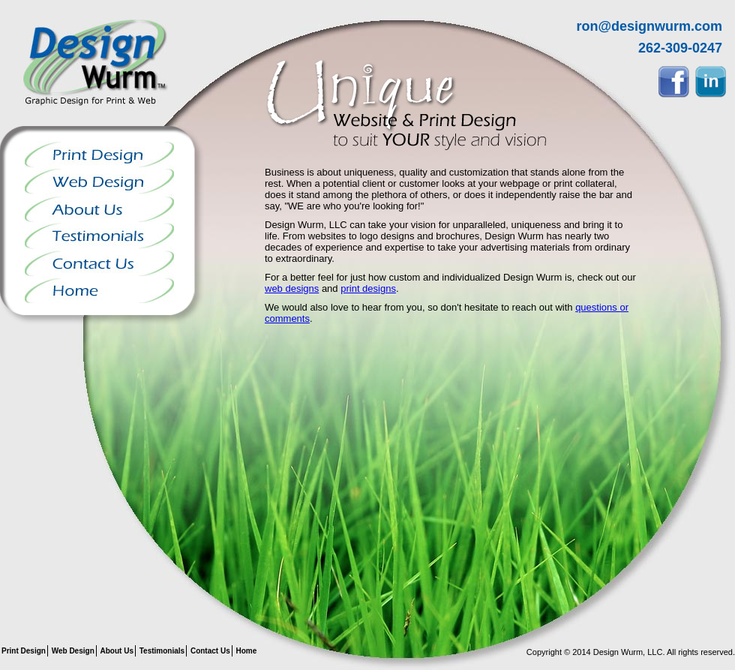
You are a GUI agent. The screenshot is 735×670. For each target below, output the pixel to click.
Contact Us (99, 262)
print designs (368, 288)
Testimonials (99, 235)
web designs (292, 288)
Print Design (99, 154)
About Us (99, 208)
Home (99, 289)
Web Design (99, 181)
